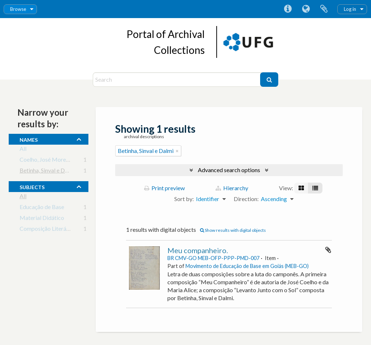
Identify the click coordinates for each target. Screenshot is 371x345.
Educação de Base (42, 208)
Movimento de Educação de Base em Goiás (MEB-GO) (247, 266)
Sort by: (184, 198)
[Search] (177, 79)
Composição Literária (46, 229)
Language (306, 9)
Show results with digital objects (233, 230)
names (29, 139)
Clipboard (324, 9)
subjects (32, 186)
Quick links (288, 9)
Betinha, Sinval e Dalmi (47, 171)
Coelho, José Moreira (46, 160)
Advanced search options (229, 169)
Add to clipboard (328, 250)
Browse (18, 9)
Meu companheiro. (197, 250)
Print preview (164, 187)
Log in (350, 9)
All (23, 149)
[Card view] (301, 188)
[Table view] (315, 188)
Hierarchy (232, 187)
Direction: (246, 198)
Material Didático (42, 219)
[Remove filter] (177, 151)
